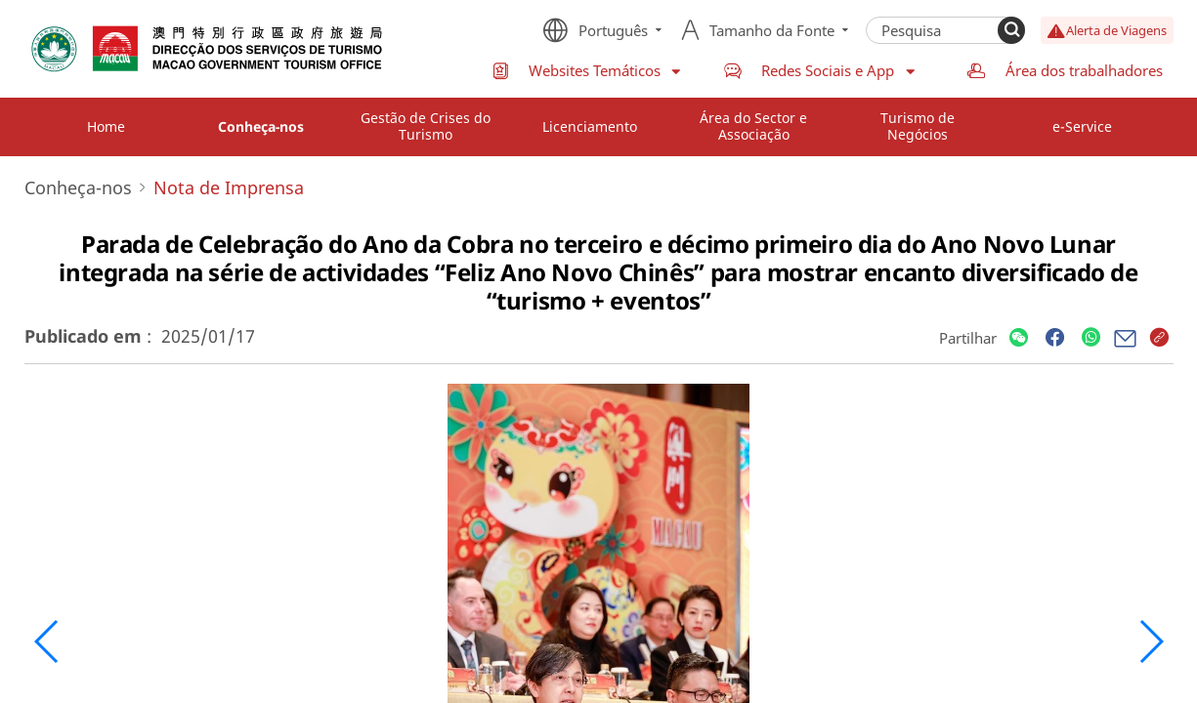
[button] (47, 641)
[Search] (1011, 30)
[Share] (1019, 338)
